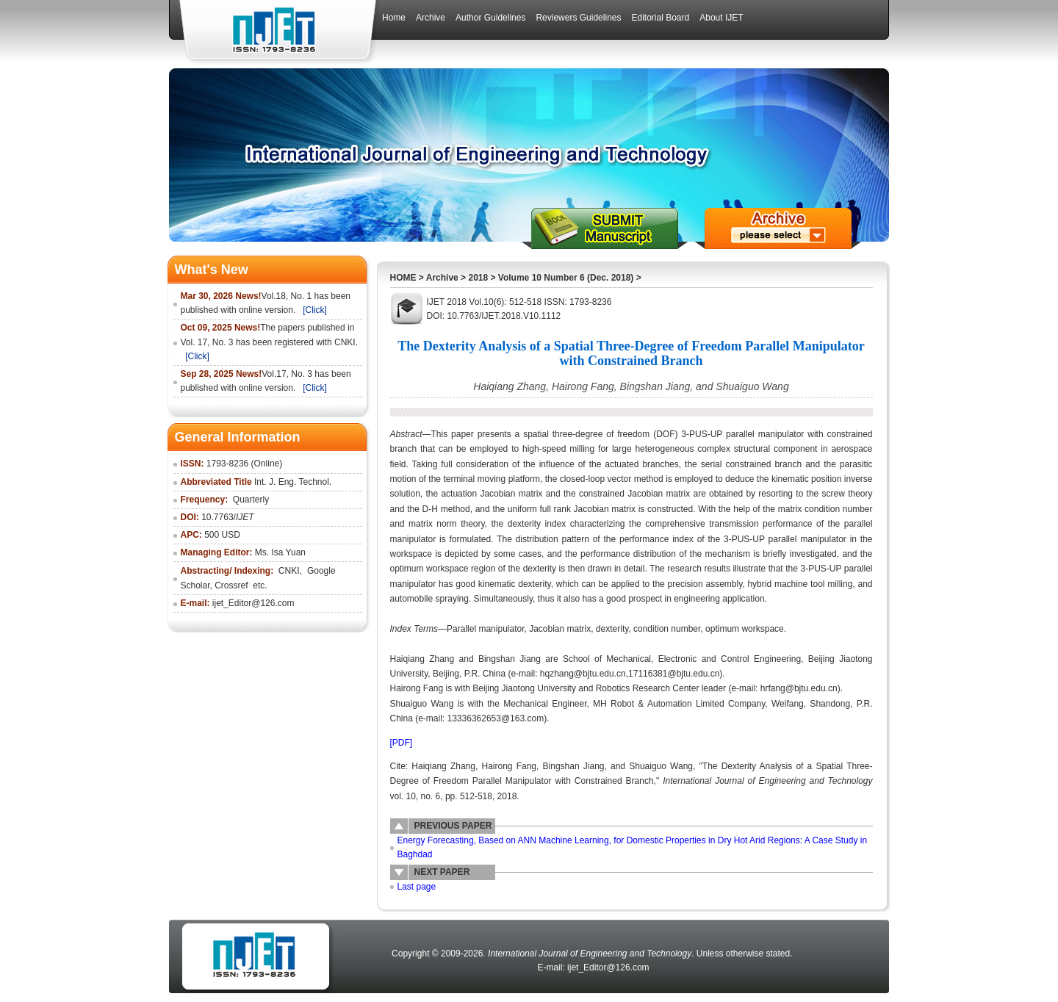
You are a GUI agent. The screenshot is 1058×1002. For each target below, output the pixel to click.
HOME (403, 278)
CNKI (289, 571)
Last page (416, 887)
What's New (211, 269)
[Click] (315, 310)
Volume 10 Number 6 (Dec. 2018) (566, 278)
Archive (442, 278)
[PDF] (401, 743)
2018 (478, 278)
